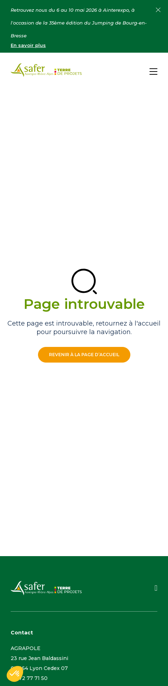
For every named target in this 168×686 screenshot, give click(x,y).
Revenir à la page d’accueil (84, 354)
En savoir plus (28, 45)
